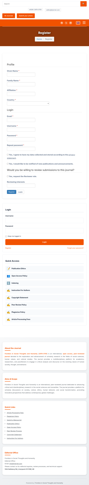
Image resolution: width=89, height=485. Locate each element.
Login (20, 192)
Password (21, 137)
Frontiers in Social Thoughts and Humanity (49, 483)
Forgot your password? (75, 248)
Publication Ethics (13, 424)
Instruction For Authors (15, 438)
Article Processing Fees (15, 413)
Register (11, 192)
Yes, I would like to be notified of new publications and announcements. (40, 164)
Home (39, 39)
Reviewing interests (21, 184)
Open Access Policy (14, 427)
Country (28, 102)
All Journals (8, 16)
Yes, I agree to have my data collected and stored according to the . (41, 156)
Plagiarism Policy (13, 416)
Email (21, 118)
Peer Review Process (14, 431)
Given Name (21, 73)
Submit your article (26, 16)
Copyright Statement (14, 434)
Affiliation (21, 92)
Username (21, 128)
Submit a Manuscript (14, 420)
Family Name (21, 82)
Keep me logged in (13, 236)
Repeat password (21, 147)
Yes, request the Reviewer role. (22, 176)
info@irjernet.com (15, 464)
